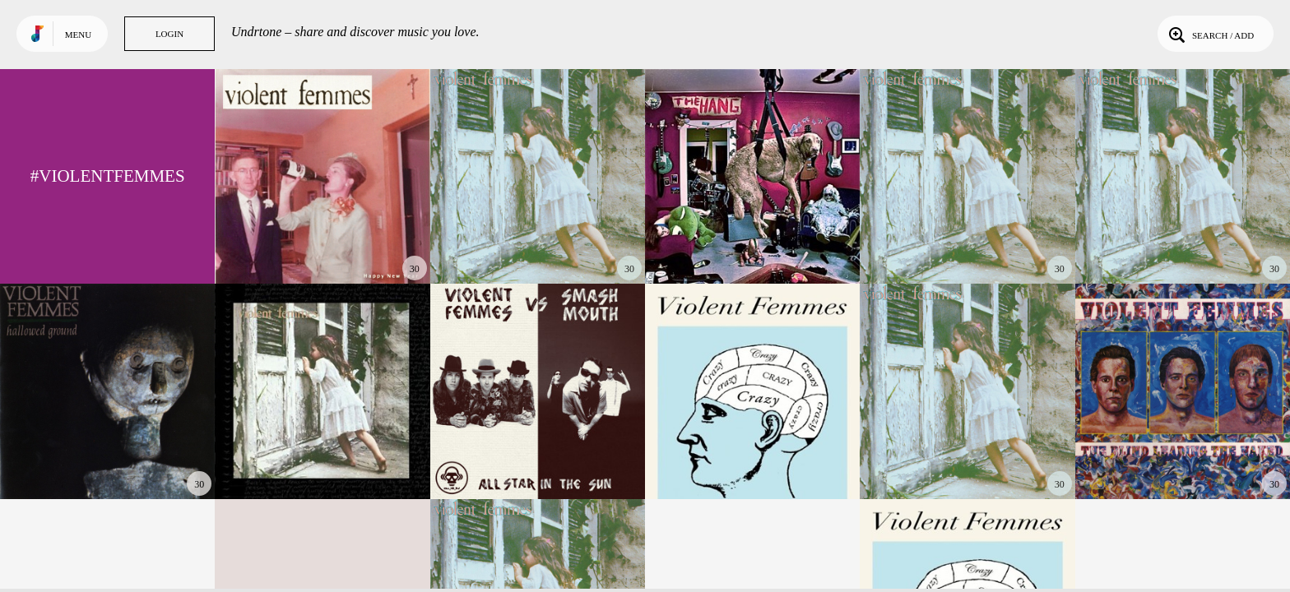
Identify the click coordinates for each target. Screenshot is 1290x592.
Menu (78, 34)
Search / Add (1210, 34)
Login (169, 34)
